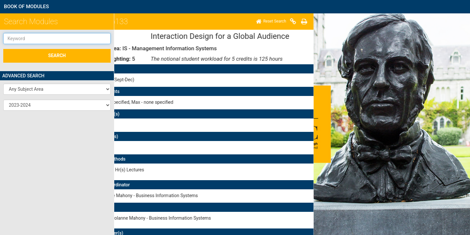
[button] (57, 89)
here (147, 183)
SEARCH (57, 55)
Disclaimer (141, 218)
